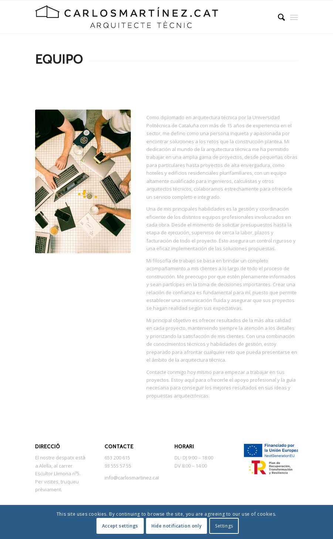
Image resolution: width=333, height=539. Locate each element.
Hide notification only (176, 526)
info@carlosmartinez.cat (132, 477)
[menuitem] (278, 17)
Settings (224, 526)
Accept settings (120, 526)
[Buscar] (278, 17)
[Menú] (294, 17)
